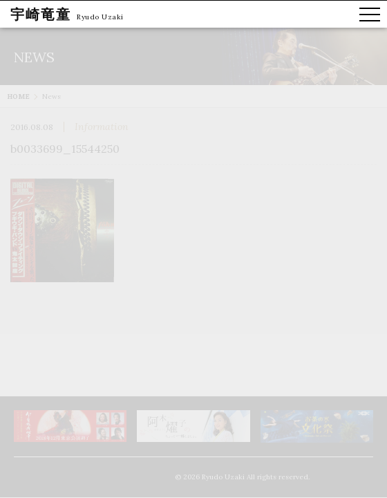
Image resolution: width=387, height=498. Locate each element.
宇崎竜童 (40, 14)
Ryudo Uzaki (100, 16)
